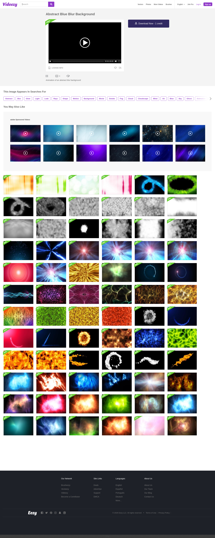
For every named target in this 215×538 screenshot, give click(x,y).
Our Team (148, 489)
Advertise (97, 489)
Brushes (169, 4)
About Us (148, 485)
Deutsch (119, 497)
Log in (198, 4)
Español (119, 489)
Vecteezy (65, 489)
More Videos (158, 4)
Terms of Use (151, 513)
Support (97, 493)
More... (119, 500)
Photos (148, 4)
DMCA (96, 497)
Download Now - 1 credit (150, 23)
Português (120, 493)
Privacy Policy (164, 513)
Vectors (140, 4)
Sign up (208, 4)
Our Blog (148, 493)
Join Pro (190, 4)
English (119, 485)
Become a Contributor (70, 497)
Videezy (64, 493)
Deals (96, 485)
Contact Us (149, 497)
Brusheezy (65, 485)
